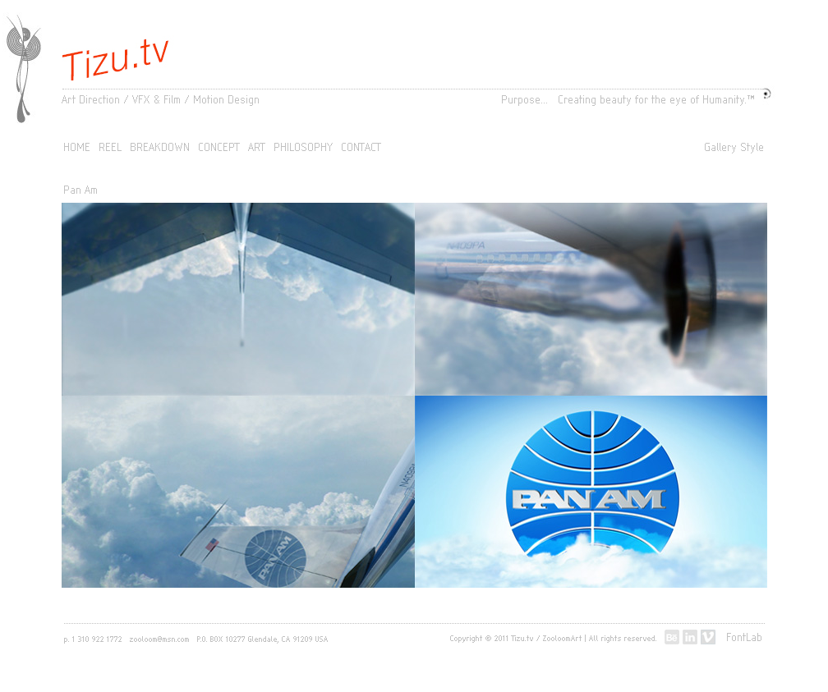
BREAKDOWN (161, 148)
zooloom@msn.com (160, 639)
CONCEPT (220, 148)
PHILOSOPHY (304, 148)
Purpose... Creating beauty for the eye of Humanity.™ (629, 101)
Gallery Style (735, 148)
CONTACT (362, 148)
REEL (110, 148)
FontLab (745, 639)
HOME (77, 148)
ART (257, 148)
